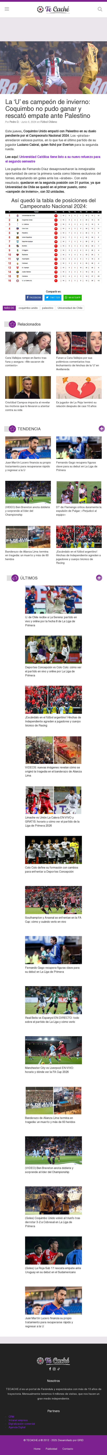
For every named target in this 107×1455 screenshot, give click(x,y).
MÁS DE (9, 307)
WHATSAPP (72, 297)
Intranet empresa (18, 1420)
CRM (11, 1416)
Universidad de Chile (70, 307)
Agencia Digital (17, 1427)
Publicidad (51, 1448)
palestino (47, 307)
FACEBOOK (34, 297)
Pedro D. (14, 122)
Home (37, 1448)
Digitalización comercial (22, 1423)
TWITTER (53, 297)
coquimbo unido (28, 307)
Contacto (67, 1448)
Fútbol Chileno (49, 122)
